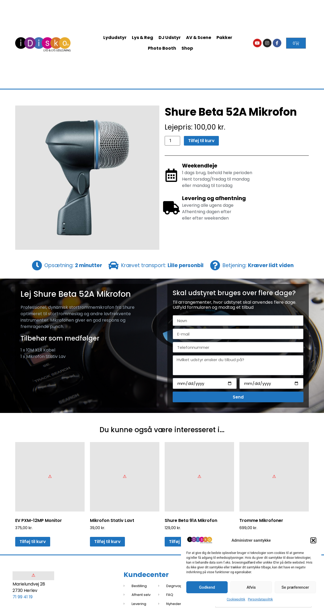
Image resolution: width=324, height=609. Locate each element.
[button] (313, 540)
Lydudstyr (115, 37)
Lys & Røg (142, 37)
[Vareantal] (172, 141)
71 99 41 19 (23, 597)
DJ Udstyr (170, 37)
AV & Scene (198, 37)
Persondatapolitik (260, 599)
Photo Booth (162, 48)
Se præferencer (295, 587)
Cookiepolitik (236, 599)
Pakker (224, 37)
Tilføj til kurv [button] (32, 541)
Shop (187, 48)
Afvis (251, 587)
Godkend (207, 587)
